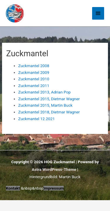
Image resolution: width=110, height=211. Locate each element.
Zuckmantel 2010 (33, 78)
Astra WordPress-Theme (54, 169)
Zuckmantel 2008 (33, 65)
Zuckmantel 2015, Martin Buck (45, 105)
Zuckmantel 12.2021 (36, 118)
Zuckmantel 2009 (33, 72)
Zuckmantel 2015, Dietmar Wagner (49, 98)
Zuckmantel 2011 (33, 85)
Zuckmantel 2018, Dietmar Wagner (49, 112)
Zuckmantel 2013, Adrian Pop (44, 92)
